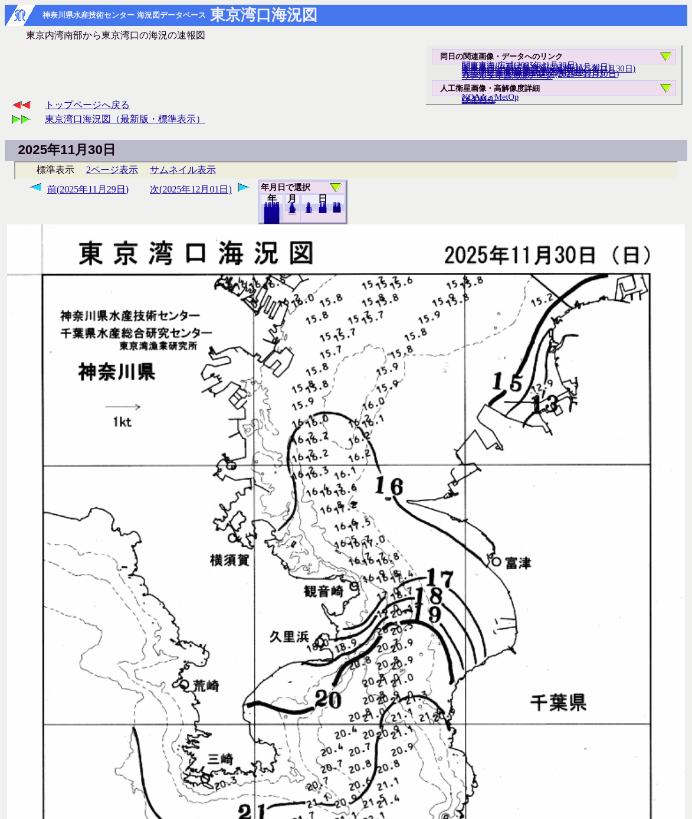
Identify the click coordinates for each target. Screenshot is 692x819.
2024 (272, 220)
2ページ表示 (112, 170)
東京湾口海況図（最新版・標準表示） (125, 119)
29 (337, 209)
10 (309, 209)
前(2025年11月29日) (88, 189)
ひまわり (478, 100)
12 (292, 211)
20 (323, 209)
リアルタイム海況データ (507, 75)
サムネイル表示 (183, 170)
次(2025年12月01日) (191, 189)
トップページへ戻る (87, 105)
